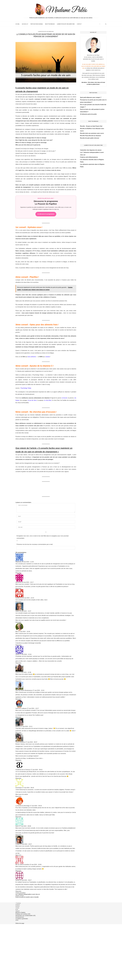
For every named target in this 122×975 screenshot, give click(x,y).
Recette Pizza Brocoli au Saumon (90, 135)
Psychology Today (26, 388)
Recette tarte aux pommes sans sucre (92, 133)
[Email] (16, 909)
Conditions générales (21, 918)
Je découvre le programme (45, 214)
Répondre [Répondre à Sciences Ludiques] (18, 717)
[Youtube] (17, 907)
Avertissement (19, 917)
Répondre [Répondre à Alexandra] (18, 588)
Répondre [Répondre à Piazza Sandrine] (18, 760)
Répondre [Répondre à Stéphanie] (18, 573)
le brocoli (64, 398)
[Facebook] (18, 903)
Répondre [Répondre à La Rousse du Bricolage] (18, 816)
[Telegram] (17, 911)
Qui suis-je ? (25, 24)
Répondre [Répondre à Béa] (18, 645)
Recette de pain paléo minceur (89, 138)
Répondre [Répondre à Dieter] (18, 622)
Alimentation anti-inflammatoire (66, 24)
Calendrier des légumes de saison (90, 150)
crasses (47, 356)
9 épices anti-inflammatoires (89, 157)
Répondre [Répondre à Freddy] (18, 855)
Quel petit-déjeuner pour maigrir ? (90, 97)
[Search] (106, 24)
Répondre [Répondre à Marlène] (18, 732)
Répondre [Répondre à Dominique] (18, 796)
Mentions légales (20, 912)
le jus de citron (32, 400)
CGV (16, 920)
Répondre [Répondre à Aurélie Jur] (18, 602)
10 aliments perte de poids (88, 114)
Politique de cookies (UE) (22, 914)
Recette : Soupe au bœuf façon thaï (91, 126)
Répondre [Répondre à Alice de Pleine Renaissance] (18, 699)
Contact (79, 24)
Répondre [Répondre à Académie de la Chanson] (18, 778)
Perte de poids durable (36, 24)
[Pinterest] (17, 906)
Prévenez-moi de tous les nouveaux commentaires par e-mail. (35, 544)
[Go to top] (19, 923)
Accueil (17, 24)
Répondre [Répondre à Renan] (18, 891)
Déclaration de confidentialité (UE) (25, 915)
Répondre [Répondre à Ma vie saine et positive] (18, 871)
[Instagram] (17, 904)
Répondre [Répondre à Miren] (18, 835)
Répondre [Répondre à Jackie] (18, 663)
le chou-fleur (48, 400)
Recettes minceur (50, 24)
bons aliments (32, 356)
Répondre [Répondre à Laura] (18, 681)
